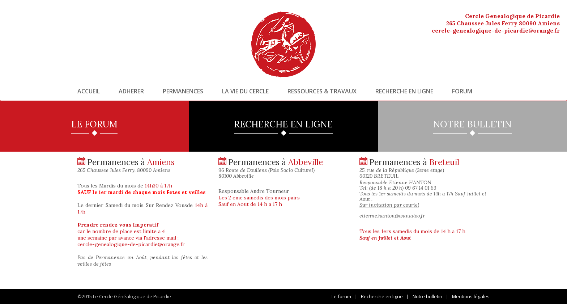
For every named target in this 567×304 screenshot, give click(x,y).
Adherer (131, 91)
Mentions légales (471, 296)
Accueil (88, 91)
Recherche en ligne (404, 91)
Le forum (341, 296)
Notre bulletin (427, 296)
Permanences (183, 91)
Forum (462, 91)
